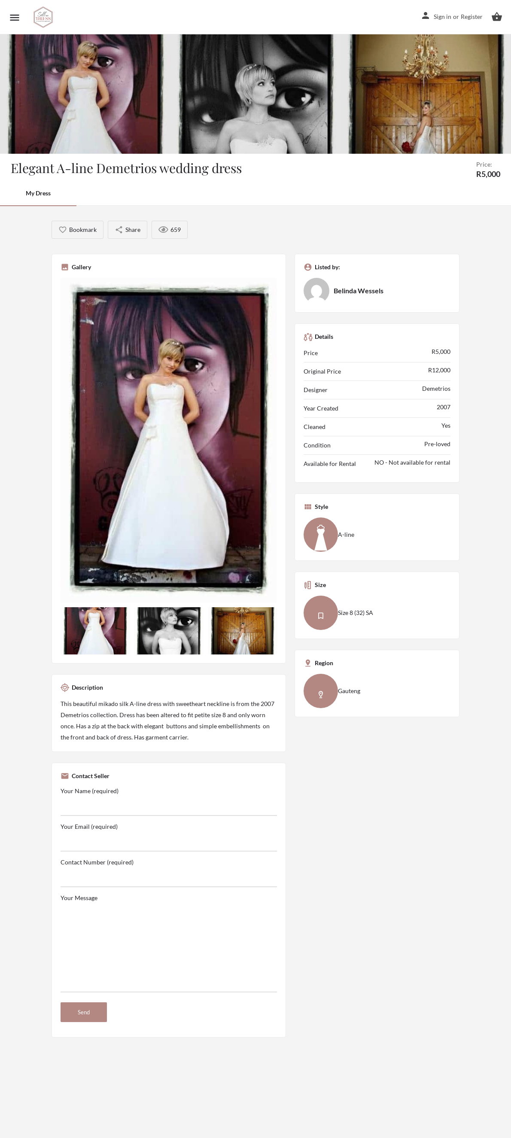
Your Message (169, 943)
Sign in (442, 16)
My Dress (38, 193)
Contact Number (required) (169, 872)
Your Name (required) (169, 801)
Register (472, 16)
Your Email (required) (169, 837)
